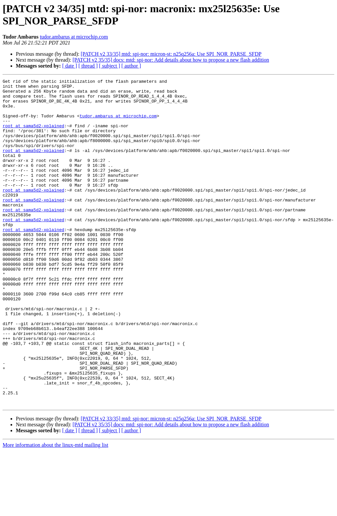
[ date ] (69, 66)
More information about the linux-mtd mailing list (55, 510)
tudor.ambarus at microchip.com (74, 37)
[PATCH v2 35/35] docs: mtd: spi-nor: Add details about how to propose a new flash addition (170, 60)
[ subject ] (109, 66)
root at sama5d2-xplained (33, 135)
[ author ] (131, 66)
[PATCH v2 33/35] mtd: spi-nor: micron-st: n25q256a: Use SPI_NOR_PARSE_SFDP (171, 54)
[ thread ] (88, 66)
